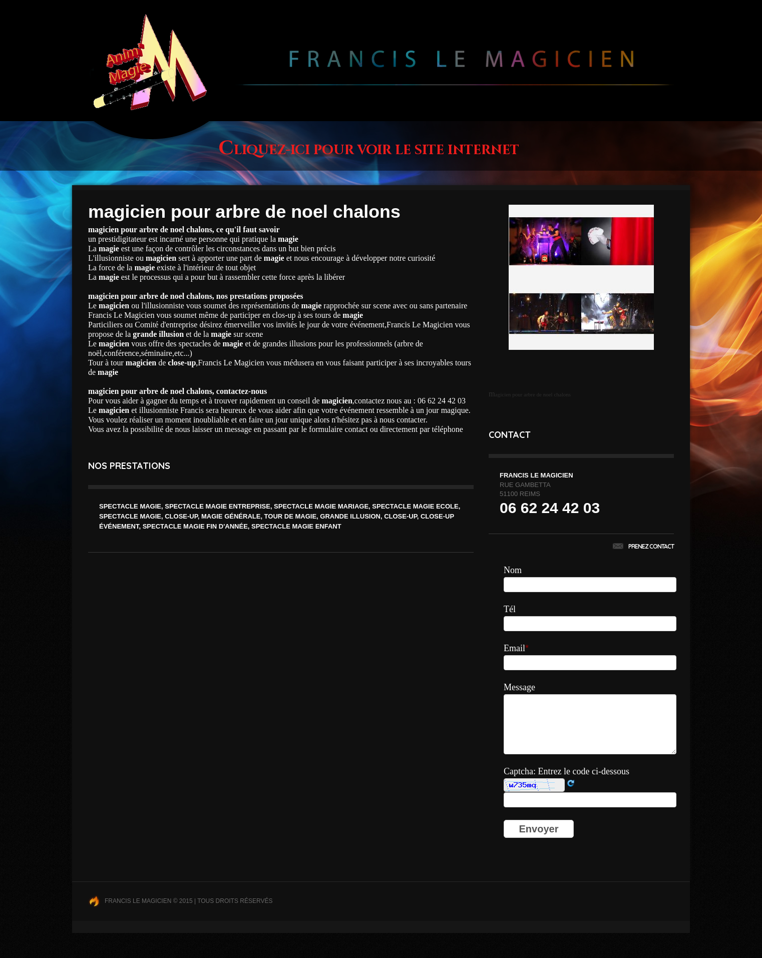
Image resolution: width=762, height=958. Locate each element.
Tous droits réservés (234, 900)
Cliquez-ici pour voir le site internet (368, 150)
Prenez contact (643, 546)
